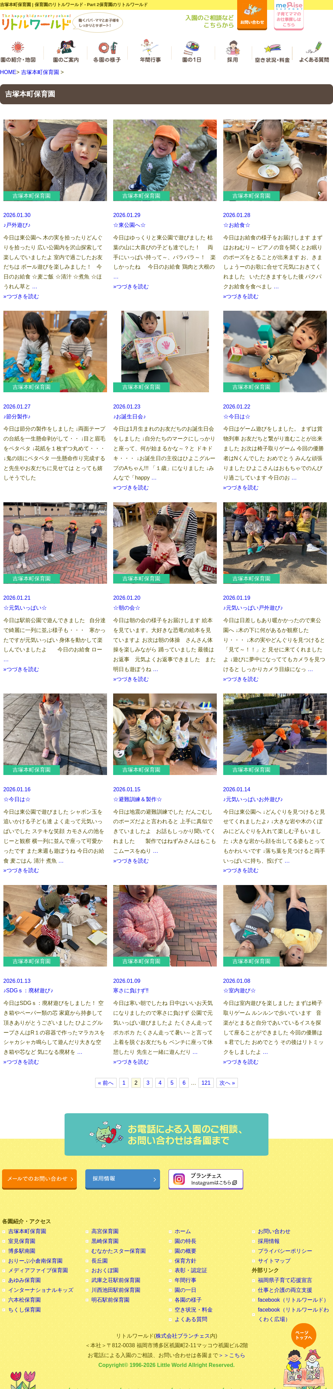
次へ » (227, 1083)
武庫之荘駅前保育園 (115, 1280)
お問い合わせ (274, 1231)
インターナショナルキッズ (40, 1290)
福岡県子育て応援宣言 (285, 1280)
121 (206, 1083)
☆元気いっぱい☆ (25, 608)
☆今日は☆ (236, 416)
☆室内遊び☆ (239, 990)
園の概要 (185, 1251)
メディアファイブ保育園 (38, 1270)
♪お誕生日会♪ (129, 416)
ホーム (183, 1231)
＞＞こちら (231, 1355)
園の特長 (185, 1241)
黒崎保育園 (105, 1241)
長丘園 (99, 1261)
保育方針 (185, 1261)
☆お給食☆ (236, 225)
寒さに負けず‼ (130, 990)
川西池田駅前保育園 (115, 1290)
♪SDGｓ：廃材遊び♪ (28, 990)
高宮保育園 (105, 1231)
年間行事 (185, 1280)
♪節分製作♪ (17, 416)
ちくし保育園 (24, 1310)
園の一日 (185, 1290)
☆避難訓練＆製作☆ (137, 799)
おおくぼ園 (105, 1270)
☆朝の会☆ (126, 608)
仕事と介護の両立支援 (285, 1290)
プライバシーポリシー (285, 1251)
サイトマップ (274, 1261)
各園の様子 (188, 1300)
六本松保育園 (24, 1300)
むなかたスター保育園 (118, 1251)
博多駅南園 (21, 1251)
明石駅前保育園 (110, 1300)
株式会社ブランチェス (183, 1336)
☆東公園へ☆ (129, 225)
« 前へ (105, 1083)
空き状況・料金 (194, 1310)
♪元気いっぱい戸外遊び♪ (253, 608)
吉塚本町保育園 (40, 72)
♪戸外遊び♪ (17, 225)
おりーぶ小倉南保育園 (35, 1261)
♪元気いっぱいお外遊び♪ (253, 799)
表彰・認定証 (191, 1270)
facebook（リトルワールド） (293, 1300)
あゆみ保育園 (24, 1280)
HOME (8, 72)
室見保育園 (21, 1241)
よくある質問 (191, 1319)
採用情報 (269, 1241)
